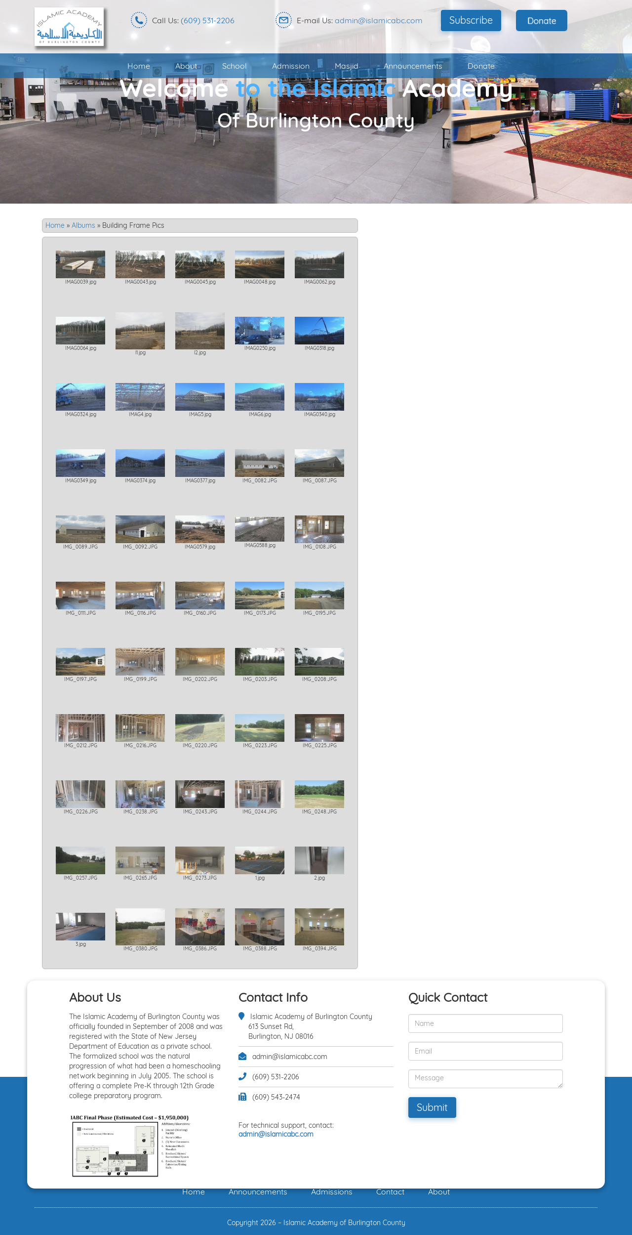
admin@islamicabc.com (379, 20)
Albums (83, 225)
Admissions (332, 1191)
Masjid (346, 66)
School (234, 66)
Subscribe (471, 20)
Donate (481, 66)
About (186, 66)
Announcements (413, 66)
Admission (291, 66)
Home (138, 66)
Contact (390, 1191)
